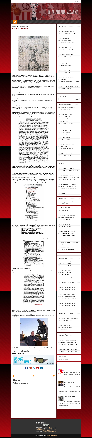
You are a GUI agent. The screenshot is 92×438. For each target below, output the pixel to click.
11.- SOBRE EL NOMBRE (64, 52)
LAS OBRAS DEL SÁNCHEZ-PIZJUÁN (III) (68, 342)
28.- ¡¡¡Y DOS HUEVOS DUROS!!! (66, 88)
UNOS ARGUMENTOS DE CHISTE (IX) (67, 303)
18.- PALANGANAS (63, 146)
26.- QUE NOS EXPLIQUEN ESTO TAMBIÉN (68, 84)
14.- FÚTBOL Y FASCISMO (64, 137)
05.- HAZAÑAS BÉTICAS (64, 219)
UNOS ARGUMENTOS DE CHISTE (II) (67, 287)
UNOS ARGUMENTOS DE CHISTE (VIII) (67, 301)
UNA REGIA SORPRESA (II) (65, 263)
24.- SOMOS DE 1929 (63, 79)
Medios (52, 22)
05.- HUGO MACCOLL (64, 38)
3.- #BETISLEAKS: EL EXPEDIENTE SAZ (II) (68, 170)
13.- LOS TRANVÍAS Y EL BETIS (66, 135)
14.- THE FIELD (62, 58)
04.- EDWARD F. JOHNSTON (65, 35)
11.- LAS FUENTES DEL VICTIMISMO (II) (67, 233)
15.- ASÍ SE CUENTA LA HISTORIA (66, 244)
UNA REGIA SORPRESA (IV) (65, 267)
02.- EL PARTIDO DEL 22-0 (65, 109)
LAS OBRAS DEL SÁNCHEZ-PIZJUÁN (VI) (68, 349)
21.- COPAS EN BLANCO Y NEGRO (66, 153)
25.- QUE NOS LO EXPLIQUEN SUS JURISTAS (69, 81)
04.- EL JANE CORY (63, 322)
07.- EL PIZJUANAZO (63, 121)
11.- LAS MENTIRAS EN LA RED (66, 130)
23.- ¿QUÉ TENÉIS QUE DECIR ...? (66, 77)
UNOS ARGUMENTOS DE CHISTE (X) (67, 305)
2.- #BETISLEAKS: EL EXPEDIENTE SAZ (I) (68, 168)
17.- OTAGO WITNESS (64, 63)
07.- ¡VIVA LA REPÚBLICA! (64, 224)
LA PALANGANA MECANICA (51, 435)
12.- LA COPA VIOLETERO (64, 132)
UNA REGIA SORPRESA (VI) (65, 272)
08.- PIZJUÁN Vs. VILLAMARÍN (65, 226)
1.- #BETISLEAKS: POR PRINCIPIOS (67, 166)
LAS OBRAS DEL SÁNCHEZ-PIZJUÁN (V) (68, 347)
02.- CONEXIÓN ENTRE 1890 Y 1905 (67, 31)
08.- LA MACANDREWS (64, 45)
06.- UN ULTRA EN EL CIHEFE (65, 327)
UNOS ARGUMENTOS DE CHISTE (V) (67, 294)
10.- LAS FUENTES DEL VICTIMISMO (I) (67, 231)
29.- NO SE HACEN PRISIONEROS (66, 90)
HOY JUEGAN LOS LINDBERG (20, 28)
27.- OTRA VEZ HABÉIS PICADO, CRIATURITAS (69, 86)
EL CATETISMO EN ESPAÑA (70, 370)
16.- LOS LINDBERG (63, 61)
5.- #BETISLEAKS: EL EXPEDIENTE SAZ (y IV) (69, 175)
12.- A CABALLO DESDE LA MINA (66, 54)
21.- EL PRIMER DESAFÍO (64, 72)
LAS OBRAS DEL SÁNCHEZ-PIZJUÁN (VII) (68, 351)
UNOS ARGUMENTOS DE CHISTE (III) (67, 289)
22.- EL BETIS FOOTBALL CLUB (66, 155)
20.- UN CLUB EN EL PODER (65, 151)
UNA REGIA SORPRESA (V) (65, 270)
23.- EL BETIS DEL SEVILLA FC (66, 157)
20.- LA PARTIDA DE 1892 (64, 70)
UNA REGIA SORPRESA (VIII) (65, 277)
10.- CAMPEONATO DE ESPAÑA (66, 128)
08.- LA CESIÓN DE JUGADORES (66, 123)
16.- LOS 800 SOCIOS (64, 141)
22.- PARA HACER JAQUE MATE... (66, 74)
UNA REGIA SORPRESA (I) (65, 261)
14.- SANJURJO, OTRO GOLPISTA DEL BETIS (69, 242)
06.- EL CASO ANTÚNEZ (64, 119)
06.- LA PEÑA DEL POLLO (64, 222)
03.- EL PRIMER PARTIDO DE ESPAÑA (67, 33)
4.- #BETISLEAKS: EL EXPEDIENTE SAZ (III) (68, 172)
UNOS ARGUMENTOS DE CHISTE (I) (67, 285)
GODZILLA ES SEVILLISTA (69, 396)
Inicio (20, 22)
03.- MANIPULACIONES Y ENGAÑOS (67, 215)
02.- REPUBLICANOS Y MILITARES (66, 212)
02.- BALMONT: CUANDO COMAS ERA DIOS (68, 318)
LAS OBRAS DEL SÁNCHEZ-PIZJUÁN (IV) (68, 344)
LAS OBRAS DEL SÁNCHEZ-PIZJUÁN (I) (67, 337)
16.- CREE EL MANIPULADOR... (66, 247)
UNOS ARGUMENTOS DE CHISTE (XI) (67, 308)
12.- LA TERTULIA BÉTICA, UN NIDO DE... (68, 235)
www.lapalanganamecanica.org (50, 431)
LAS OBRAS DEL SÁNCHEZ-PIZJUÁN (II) (68, 340)
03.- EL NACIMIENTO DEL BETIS (66, 112)
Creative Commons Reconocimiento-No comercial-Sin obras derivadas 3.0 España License (46, 429)
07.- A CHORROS (63, 329)
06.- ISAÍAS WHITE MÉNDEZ (65, 40)
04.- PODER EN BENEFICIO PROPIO (67, 217)
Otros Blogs (26, 22)
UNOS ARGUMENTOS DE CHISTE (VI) (67, 296)
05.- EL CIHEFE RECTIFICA (65, 325)
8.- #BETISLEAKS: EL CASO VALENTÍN (67, 184)
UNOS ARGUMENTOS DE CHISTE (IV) (67, 291)
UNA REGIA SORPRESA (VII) (65, 274)
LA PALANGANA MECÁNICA (42, 427)
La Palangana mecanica (63, 359)
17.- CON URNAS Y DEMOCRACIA (66, 249)
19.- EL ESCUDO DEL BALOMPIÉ (66, 148)
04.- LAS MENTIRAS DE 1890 (65, 114)
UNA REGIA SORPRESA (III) (65, 265)
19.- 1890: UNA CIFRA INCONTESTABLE (67, 68)
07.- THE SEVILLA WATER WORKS (66, 42)
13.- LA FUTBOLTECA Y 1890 (65, 56)
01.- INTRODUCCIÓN (63, 210)
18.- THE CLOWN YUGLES (65, 65)
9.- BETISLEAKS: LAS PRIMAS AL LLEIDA (68, 186)
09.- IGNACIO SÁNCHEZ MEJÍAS (66, 125)
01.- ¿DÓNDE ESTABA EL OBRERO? (67, 107)
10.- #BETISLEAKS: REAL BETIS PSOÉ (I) (68, 188)
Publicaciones (35, 22)
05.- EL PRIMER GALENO (64, 116)
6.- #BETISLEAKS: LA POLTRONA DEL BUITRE (69, 177)
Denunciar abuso (62, 364)
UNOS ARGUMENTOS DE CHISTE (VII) (67, 298)
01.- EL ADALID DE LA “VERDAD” (66, 316)
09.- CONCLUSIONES (63, 228)
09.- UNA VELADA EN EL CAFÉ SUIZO (67, 47)
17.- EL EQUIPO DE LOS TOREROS (66, 144)
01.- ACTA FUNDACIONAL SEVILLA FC (67, 29)
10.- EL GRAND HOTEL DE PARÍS (66, 49)
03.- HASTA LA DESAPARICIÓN (65, 320)
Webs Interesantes (44, 22)
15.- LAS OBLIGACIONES (64, 139)
